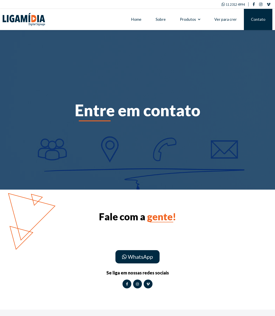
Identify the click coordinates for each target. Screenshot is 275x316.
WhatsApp (137, 256)
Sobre (161, 19)
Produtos (190, 19)
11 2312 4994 (233, 4)
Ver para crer (225, 19)
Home (136, 19)
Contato (258, 19)
